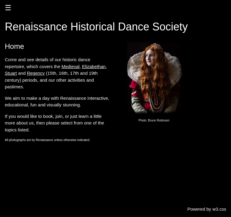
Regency (36, 73)
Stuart (11, 73)
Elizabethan (94, 66)
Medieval (70, 66)
